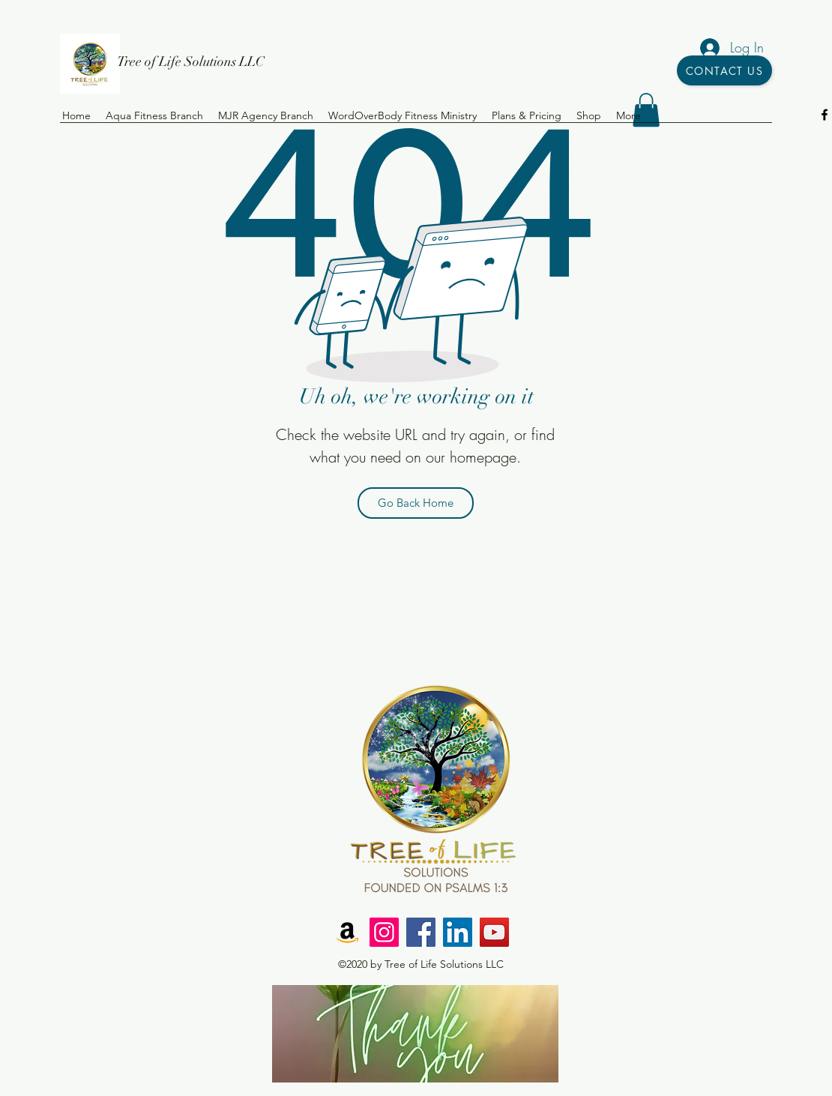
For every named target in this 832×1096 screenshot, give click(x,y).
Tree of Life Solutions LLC (191, 61)
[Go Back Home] (416, 503)
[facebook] (824, 114)
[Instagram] (384, 932)
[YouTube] (494, 932)
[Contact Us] (724, 70)
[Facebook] (420, 932)
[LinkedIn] (457, 932)
